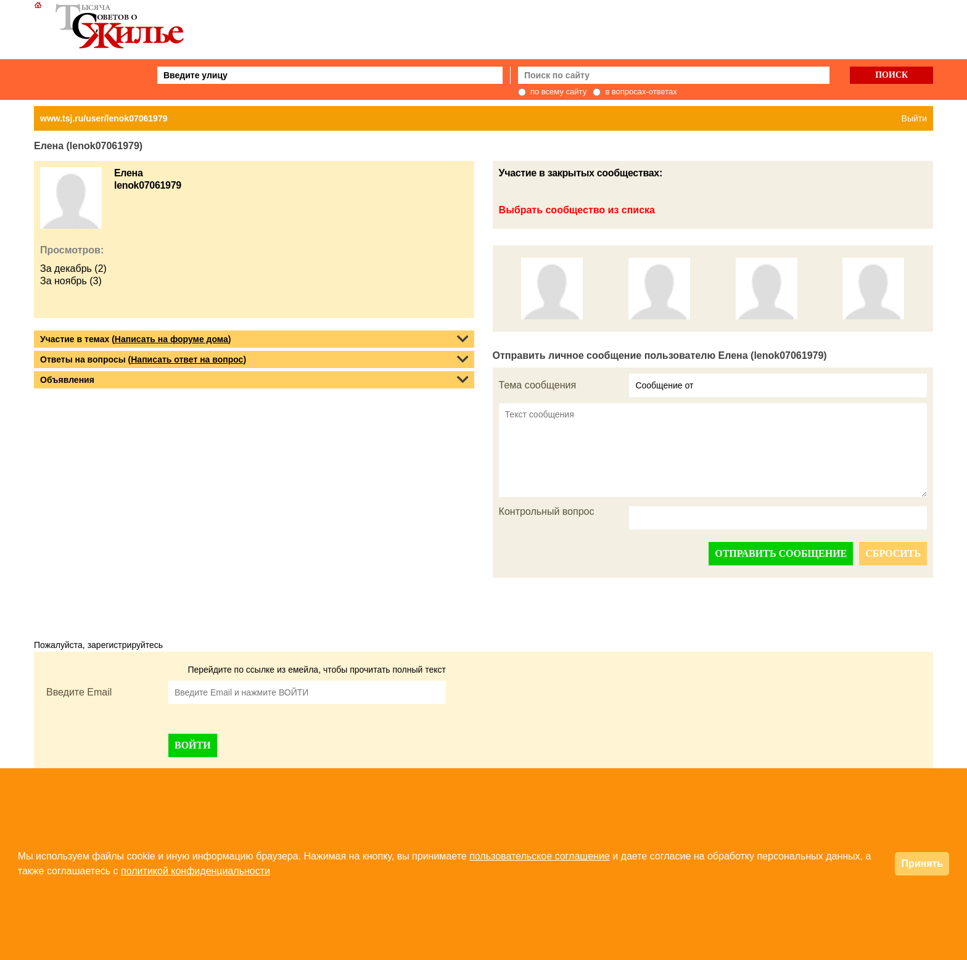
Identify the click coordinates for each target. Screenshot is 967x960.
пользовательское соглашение (539, 856)
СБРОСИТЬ (893, 553)
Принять (922, 863)
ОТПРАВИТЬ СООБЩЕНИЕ (781, 553)
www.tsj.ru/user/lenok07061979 (103, 118)
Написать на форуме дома (171, 339)
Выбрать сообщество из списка (577, 210)
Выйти (914, 118)
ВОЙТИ (193, 745)
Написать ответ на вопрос (187, 359)
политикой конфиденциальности (195, 871)
